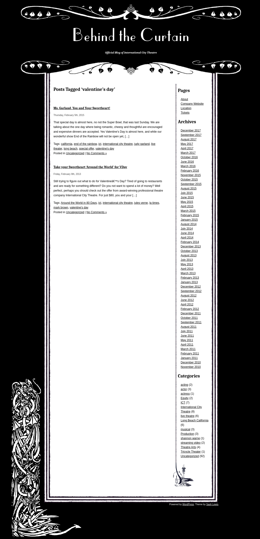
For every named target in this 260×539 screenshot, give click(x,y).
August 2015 (188, 188)
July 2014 (187, 228)
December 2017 (191, 130)
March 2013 (188, 273)
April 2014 (187, 237)
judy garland (141, 144)
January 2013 (189, 282)
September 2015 (191, 184)
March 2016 (188, 166)
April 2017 (187, 148)
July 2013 (187, 260)
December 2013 (191, 246)
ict (99, 144)
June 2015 (187, 197)
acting (184, 384)
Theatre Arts (188, 447)
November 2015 (191, 175)
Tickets (185, 112)
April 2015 (187, 206)
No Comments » (97, 153)
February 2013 (190, 277)
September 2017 (191, 135)
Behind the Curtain (131, 35)
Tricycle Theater (191, 451)
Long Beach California (194, 420)
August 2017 (188, 139)
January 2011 (189, 358)
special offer (86, 148)
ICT (183, 402)
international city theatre (118, 144)
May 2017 (187, 144)
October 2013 (189, 251)
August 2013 (188, 255)
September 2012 (191, 291)
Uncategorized (190, 456)
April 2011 (187, 344)
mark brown (61, 207)
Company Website (192, 103)
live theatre (188, 416)
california (66, 144)
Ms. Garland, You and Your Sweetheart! (82, 108)
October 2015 (189, 179)
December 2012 (191, 286)
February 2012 (190, 309)
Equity (184, 398)
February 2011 (190, 353)
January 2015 (189, 219)
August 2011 (188, 326)
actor (184, 389)
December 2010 (191, 362)
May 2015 (187, 202)
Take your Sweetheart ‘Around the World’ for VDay (90, 167)
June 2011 (187, 335)
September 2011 (191, 322)
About (184, 99)
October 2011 (189, 318)
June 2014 (187, 233)
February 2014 (190, 242)
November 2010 (191, 367)
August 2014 (188, 224)
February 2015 (190, 215)
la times (154, 202)
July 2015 (187, 193)
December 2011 (191, 313)
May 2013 (187, 264)
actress (185, 393)
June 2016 (187, 161)
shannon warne (190, 438)
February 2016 (190, 170)
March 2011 (188, 349)
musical (185, 429)
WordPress (188, 504)
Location (186, 108)
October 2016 (189, 157)
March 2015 (188, 210)
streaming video (191, 442)
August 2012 (188, 295)
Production (187, 433)
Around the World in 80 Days (79, 202)
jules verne (141, 202)
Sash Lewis (212, 504)
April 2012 (187, 304)
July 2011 (187, 331)
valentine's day (105, 148)
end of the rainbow (85, 144)
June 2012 (187, 300)
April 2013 (187, 268)
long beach (70, 148)
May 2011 (187, 340)
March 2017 (188, 152)
